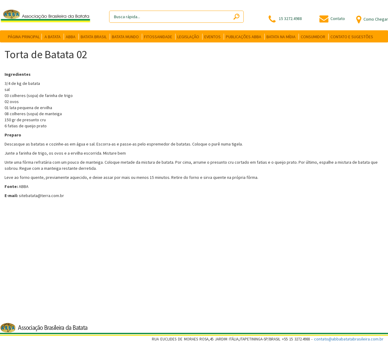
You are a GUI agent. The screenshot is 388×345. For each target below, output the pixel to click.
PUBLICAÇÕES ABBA (243, 36)
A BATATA (53, 36)
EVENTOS (212, 36)
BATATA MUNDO (125, 36)
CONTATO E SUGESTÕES (351, 36)
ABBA (70, 36)
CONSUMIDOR (313, 36)
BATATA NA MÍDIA (281, 36)
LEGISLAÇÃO (188, 36)
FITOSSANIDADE (158, 36)
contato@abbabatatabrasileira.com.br (348, 339)
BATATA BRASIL (94, 36)
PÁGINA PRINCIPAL (24, 36)
